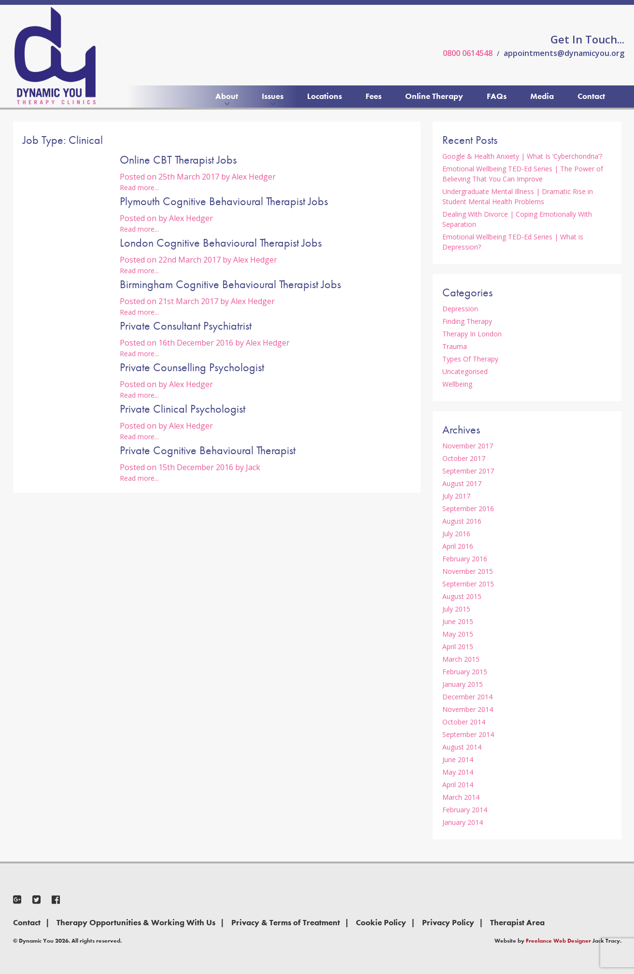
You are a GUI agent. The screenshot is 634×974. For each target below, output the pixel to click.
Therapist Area (517, 922)
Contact (591, 96)
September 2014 (468, 734)
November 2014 (467, 709)
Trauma (454, 346)
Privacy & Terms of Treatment (285, 922)
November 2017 (467, 445)
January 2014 (462, 822)
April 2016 (457, 546)
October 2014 (463, 721)
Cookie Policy (381, 922)
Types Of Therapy (470, 358)
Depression (460, 308)
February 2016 (464, 558)
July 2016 (456, 533)
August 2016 (461, 521)
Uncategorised (465, 371)
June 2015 (457, 621)
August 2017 (461, 483)
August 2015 (461, 596)
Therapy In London (472, 333)
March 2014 (460, 797)
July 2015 (456, 608)
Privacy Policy (448, 922)
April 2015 (457, 646)
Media (542, 96)
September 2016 (468, 508)
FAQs (497, 96)
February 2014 (464, 809)
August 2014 (461, 746)
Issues (272, 96)
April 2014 (457, 784)
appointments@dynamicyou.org (564, 53)
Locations (324, 96)
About (226, 96)
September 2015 (468, 583)
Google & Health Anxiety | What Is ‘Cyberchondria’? (522, 156)
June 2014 (457, 759)
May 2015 (457, 634)
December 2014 (467, 696)
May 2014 (457, 772)
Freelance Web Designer (558, 941)
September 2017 (468, 470)
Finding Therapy (467, 321)
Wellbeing (457, 384)
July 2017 (456, 496)
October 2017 (463, 458)
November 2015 (467, 571)
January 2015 (462, 684)
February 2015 (464, 671)
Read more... (139, 187)
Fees (373, 96)
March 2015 (460, 659)
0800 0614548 (468, 53)
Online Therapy (434, 96)
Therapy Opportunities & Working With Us (135, 922)
